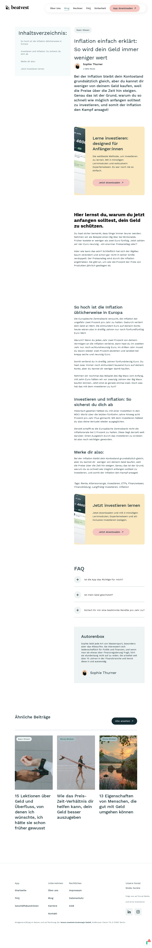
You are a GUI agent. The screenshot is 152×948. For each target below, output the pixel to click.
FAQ (88, 8)
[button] (109, 579)
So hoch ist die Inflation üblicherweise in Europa (41, 42)
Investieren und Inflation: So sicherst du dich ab (41, 52)
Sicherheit (100, 8)
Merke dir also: (28, 61)
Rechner (78, 8)
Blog (66, 8)
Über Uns (55, 8)
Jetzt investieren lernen (32, 69)
